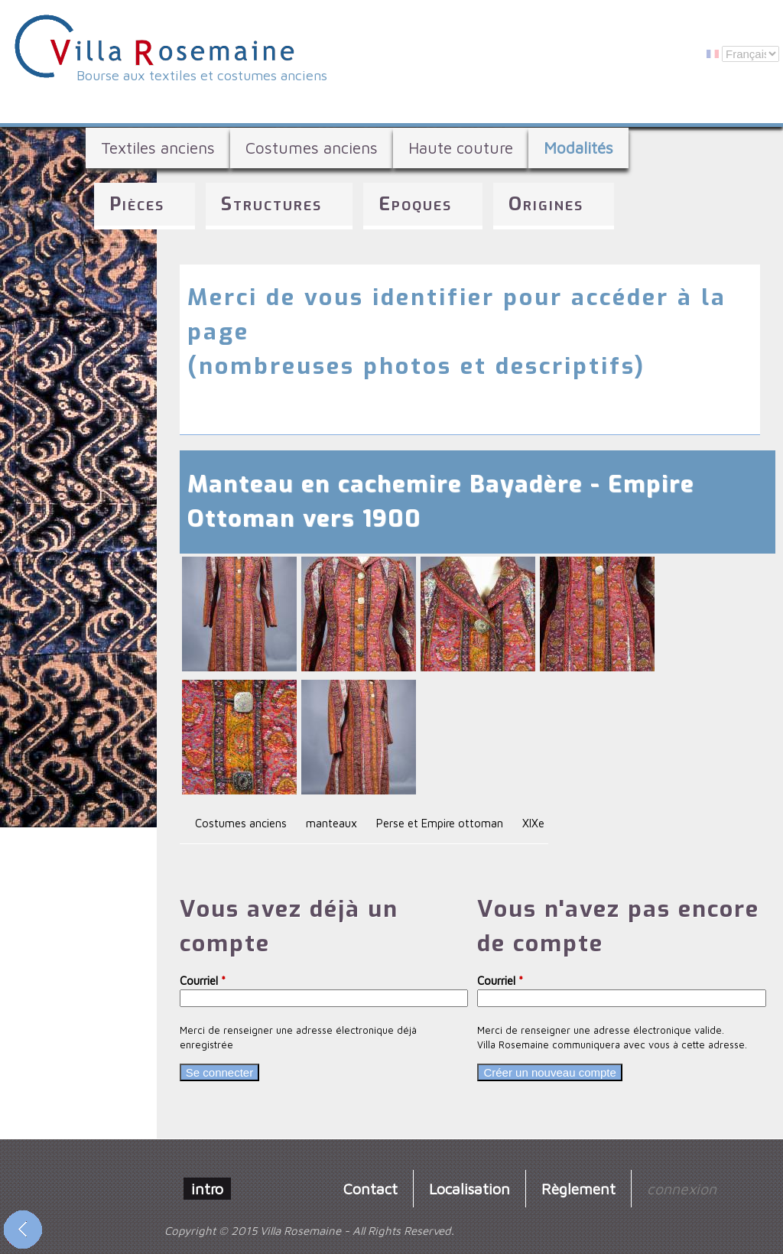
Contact (370, 1188)
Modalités (578, 147)
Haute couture (460, 147)
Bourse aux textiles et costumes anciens (201, 75)
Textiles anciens (158, 147)
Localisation (469, 1188)
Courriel (203, 980)
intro (207, 1188)
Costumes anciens (311, 147)
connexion (681, 1188)
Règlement (578, 1188)
